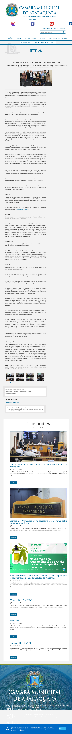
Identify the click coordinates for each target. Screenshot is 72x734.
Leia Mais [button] (13, 483)
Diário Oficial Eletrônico (47, 42)
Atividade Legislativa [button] (32, 38)
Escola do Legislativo (54, 38)
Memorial (64, 38)
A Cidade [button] (20, 38)
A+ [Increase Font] (55, 28)
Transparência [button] (25, 42)
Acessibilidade (47, 28)
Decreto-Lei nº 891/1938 (22, 209)
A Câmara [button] (11, 38)
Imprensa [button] (43, 38)
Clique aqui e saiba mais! (18, 730)
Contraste (62, 28)
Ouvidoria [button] (36, 42)
